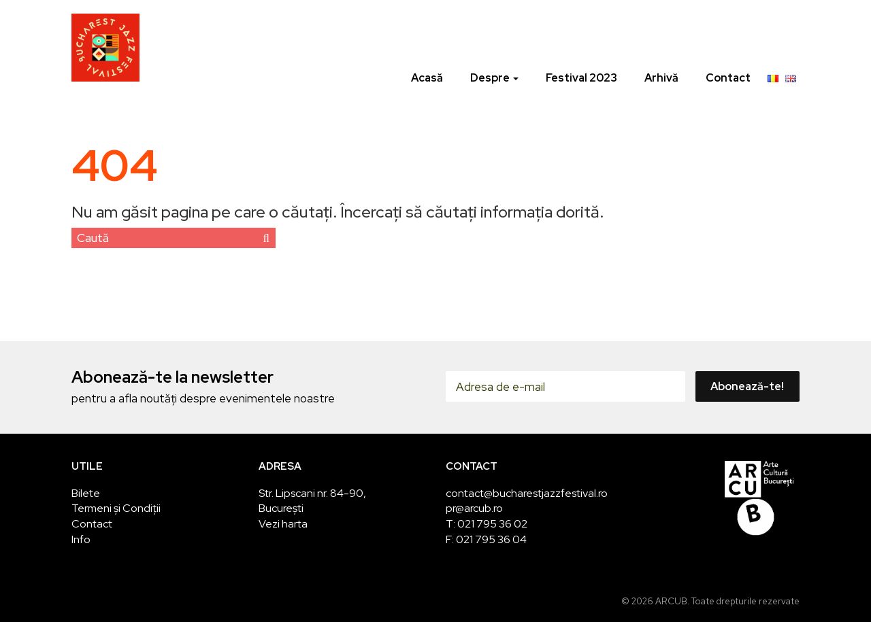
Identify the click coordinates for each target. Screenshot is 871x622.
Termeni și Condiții (116, 508)
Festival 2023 (581, 78)
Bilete (85, 493)
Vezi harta (283, 524)
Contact (728, 78)
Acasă (427, 78)
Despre (494, 78)
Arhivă (661, 78)
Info (81, 539)
